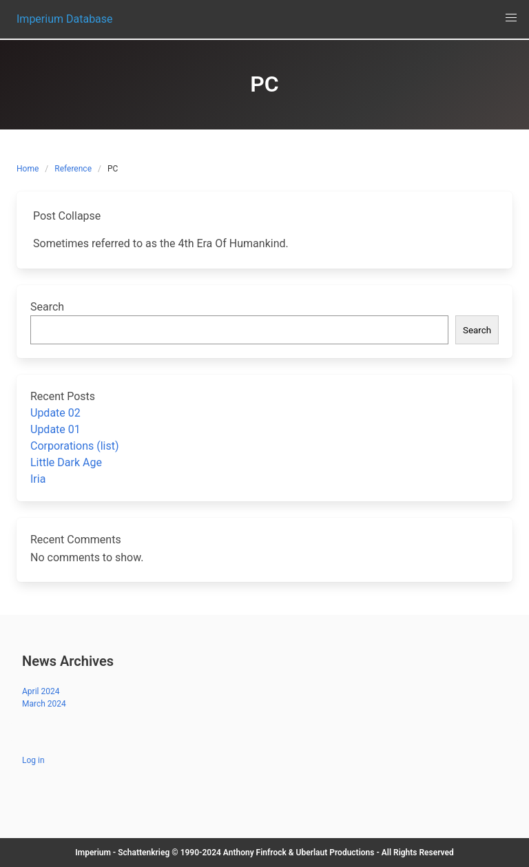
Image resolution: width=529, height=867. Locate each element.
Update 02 (55, 412)
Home (28, 169)
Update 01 (55, 429)
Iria (37, 478)
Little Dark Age (66, 462)
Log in (33, 760)
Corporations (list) (74, 445)
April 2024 (40, 691)
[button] (511, 18)
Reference (73, 169)
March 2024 (44, 704)
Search (47, 306)
